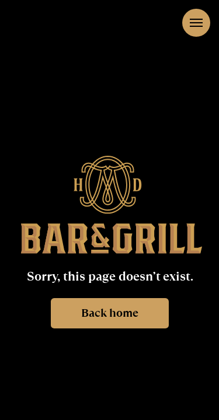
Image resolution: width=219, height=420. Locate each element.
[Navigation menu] (196, 23)
